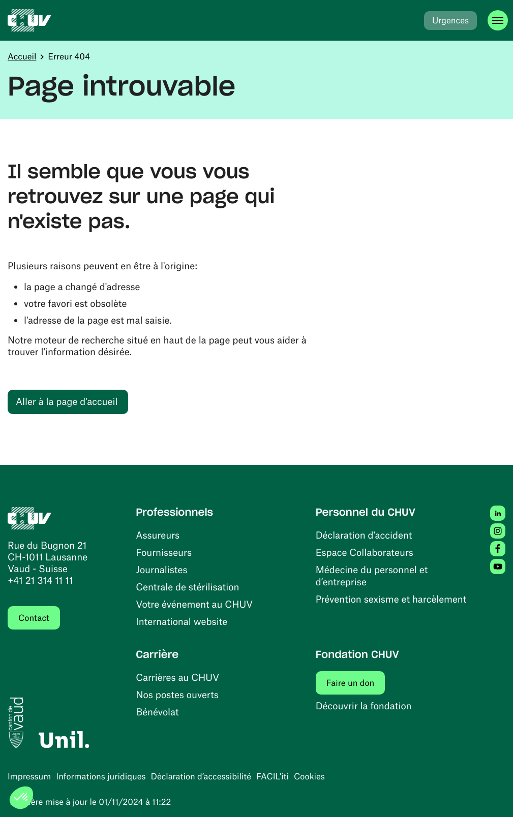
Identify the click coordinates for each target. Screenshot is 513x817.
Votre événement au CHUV (194, 604)
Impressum (29, 776)
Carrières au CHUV (177, 677)
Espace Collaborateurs (364, 552)
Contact (33, 618)
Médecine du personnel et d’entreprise (372, 575)
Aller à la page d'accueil (66, 401)
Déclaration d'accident (364, 535)
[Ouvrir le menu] (497, 20)
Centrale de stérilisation (187, 586)
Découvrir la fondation (364, 705)
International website (181, 621)
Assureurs (157, 535)
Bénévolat (157, 711)
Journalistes (161, 569)
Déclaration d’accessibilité (201, 776)
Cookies (309, 776)
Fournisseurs (164, 552)
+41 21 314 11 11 (40, 580)
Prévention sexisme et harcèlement (391, 599)
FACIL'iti (272, 776)
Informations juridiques (100, 776)
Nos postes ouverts (177, 694)
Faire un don (355, 682)
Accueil (22, 56)
